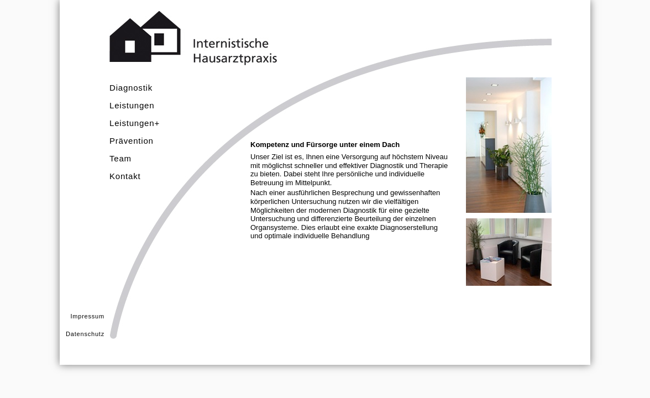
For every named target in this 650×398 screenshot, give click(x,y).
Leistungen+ (134, 123)
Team (120, 158)
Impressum (87, 316)
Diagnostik (131, 87)
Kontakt (124, 176)
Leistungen (131, 105)
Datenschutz (85, 334)
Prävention (131, 140)
